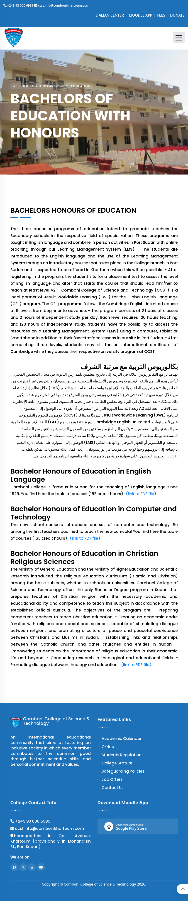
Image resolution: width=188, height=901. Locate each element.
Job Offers (112, 779)
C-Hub (108, 746)
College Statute (117, 763)
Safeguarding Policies (123, 771)
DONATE (177, 15)
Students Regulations (123, 755)
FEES (160, 15)
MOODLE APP (140, 15)
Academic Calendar (122, 738)
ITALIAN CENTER (109, 15)
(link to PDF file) (140, 494)
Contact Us (113, 787)
